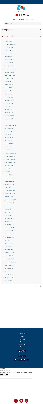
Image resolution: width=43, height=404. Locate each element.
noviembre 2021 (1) (10, 119)
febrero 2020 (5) (9, 184)
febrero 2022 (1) (9, 109)
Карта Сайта (22, 344)
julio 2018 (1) (8, 240)
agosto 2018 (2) (9, 237)
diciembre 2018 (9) (10, 227)
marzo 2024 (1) (9, 56)
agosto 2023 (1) (9, 78)
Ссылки (22, 347)
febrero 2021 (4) (9, 147)
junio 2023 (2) (8, 81)
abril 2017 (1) (8, 280)
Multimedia (22, 339)
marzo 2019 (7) (9, 218)
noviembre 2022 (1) (10, 97)
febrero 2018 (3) (9, 252)
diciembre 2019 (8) (10, 190)
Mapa (22, 336)
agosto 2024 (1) (9, 47)
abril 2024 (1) (8, 53)
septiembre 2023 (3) (10, 75)
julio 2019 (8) (8, 206)
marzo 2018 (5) (9, 249)
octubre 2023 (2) (9, 72)
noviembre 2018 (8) (10, 231)
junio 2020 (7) (8, 171)
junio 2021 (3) (8, 134)
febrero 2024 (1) (9, 59)
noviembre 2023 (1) (10, 69)
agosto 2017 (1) (9, 268)
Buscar (31, 19)
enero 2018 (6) (9, 255)
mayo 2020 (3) (9, 175)
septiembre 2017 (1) (10, 265)
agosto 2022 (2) (9, 103)
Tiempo (22, 341)
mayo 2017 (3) (9, 277)
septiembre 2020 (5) (10, 162)
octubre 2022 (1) (9, 100)
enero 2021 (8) (9, 150)
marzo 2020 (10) (9, 181)
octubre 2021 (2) (9, 122)
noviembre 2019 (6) (10, 193)
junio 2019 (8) (8, 209)
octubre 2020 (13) (10, 159)
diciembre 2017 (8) (10, 259)
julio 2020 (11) (9, 168)
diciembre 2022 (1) (10, 94)
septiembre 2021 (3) (10, 125)
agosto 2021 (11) (9, 128)
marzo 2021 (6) (9, 143)
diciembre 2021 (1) (10, 115)
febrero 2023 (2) (9, 90)
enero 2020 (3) (9, 187)
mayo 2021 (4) (9, 137)
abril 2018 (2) (8, 246)
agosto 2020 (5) (9, 165)
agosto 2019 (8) (9, 203)
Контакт (15, 19)
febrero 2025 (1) (9, 41)
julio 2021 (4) (8, 131)
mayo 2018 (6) (9, 243)
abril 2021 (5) (8, 140)
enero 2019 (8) (9, 224)
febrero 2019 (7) (9, 221)
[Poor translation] (5, 374)
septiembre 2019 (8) (10, 199)
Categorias (21, 30)
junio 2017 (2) (8, 274)
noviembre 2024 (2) (10, 44)
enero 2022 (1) (9, 112)
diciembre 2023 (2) (10, 66)
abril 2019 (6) (8, 215)
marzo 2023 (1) (9, 87)
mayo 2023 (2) (9, 84)
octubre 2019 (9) (9, 196)
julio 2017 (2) (8, 271)
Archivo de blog (21, 36)
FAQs (27, 19)
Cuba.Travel (23, 333)
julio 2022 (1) (8, 106)
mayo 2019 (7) (9, 212)
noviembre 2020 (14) (11, 156)
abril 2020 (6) (8, 178)
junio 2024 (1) (8, 50)
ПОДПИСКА (21, 19)
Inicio (6, 23)
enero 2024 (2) (9, 63)
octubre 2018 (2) (9, 234)
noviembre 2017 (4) (10, 262)
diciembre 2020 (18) (10, 153)
